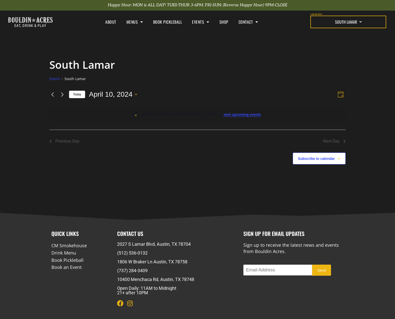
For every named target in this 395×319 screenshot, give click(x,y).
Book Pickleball (167, 22)
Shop (223, 22)
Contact (248, 21)
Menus (134, 21)
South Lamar (348, 22)
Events (200, 21)
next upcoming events (242, 115)
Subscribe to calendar (316, 159)
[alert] (197, 115)
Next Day (334, 141)
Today (77, 94)
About (110, 22)
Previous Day (64, 141)
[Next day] (62, 94)
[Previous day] (52, 94)
